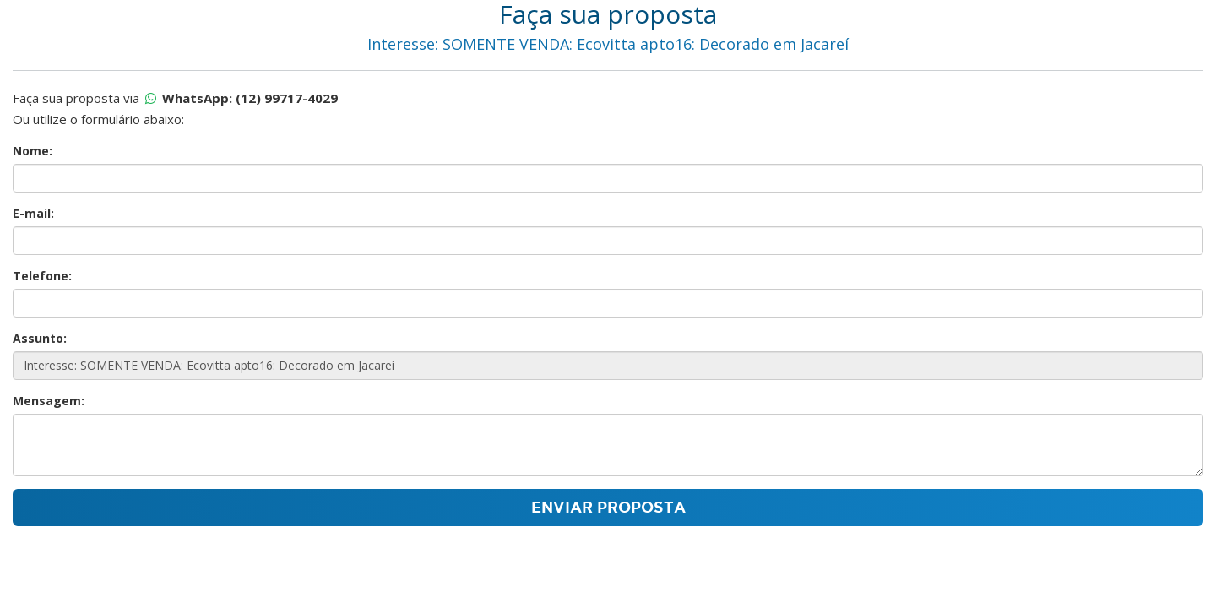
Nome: (32, 151)
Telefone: (42, 276)
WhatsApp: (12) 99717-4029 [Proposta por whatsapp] (250, 98)
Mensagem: (48, 401)
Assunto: (40, 338)
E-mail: (33, 213)
